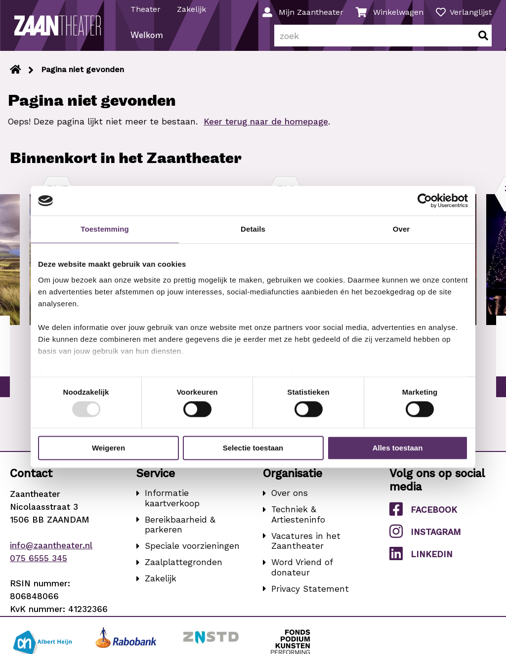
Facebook (423, 514)
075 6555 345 (38, 563)
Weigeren (108, 448)
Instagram (425, 536)
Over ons (289, 498)
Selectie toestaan (253, 448)
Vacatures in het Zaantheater (305, 546)
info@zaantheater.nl (51, 550)
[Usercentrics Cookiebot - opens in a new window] (424, 200)
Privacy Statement (310, 594)
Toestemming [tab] (105, 229)
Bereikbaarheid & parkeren (180, 530)
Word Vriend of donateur (302, 573)
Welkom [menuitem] (147, 41)
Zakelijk (192, 9)
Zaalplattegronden (183, 567)
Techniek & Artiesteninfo (298, 520)
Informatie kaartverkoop (172, 503)
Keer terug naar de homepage (266, 127)
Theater (146, 9)
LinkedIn (421, 559)
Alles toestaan (398, 448)
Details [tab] (253, 229)
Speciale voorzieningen (192, 551)
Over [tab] (401, 229)
